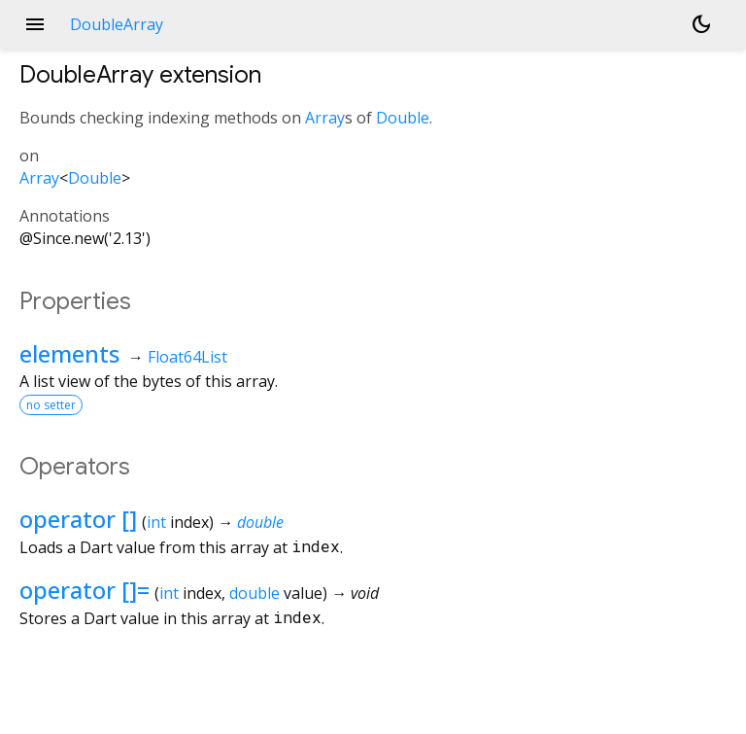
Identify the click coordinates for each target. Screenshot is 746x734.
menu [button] (35, 24)
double (260, 522)
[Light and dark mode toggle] (701, 24)
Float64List (187, 356)
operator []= (84, 590)
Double (402, 117)
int (156, 522)
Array (325, 117)
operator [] (78, 519)
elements (69, 353)
